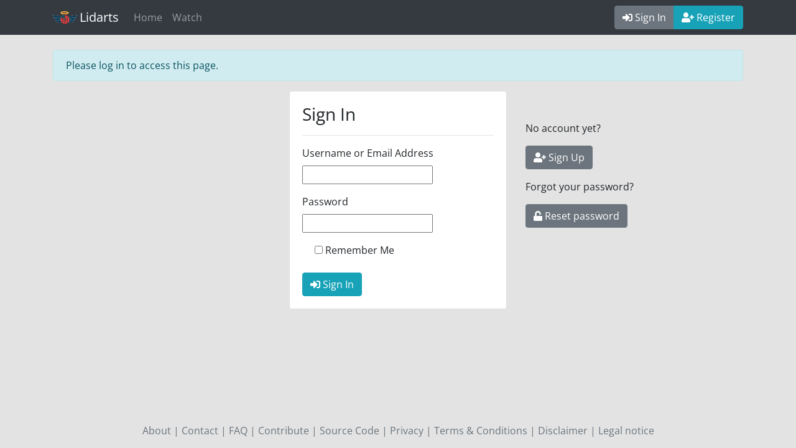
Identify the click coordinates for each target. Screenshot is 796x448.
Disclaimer (563, 430)
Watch (187, 17)
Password (325, 201)
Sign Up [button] (559, 157)
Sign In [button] (644, 17)
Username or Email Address (367, 153)
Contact (200, 430)
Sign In (332, 284)
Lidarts (86, 17)
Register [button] (708, 17)
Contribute (283, 430)
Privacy (406, 430)
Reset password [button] (576, 216)
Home (148, 17)
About (156, 430)
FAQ (238, 430)
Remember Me (359, 250)
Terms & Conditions (480, 430)
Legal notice (626, 430)
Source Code (349, 430)
